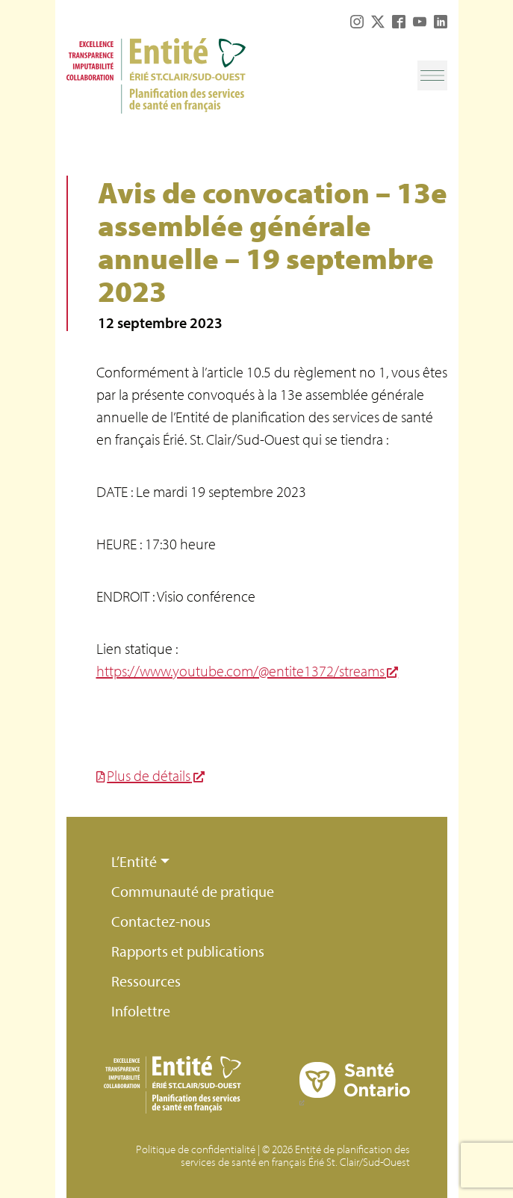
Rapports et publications (187, 951)
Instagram (357, 21)
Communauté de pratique (192, 891)
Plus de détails (148, 775)
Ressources (146, 981)
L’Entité (134, 861)
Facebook (398, 21)
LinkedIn (440, 21)
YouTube (419, 21)
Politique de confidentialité (195, 1149)
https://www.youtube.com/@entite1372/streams (240, 670)
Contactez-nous (161, 921)
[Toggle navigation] (432, 75)
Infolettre (140, 1010)
